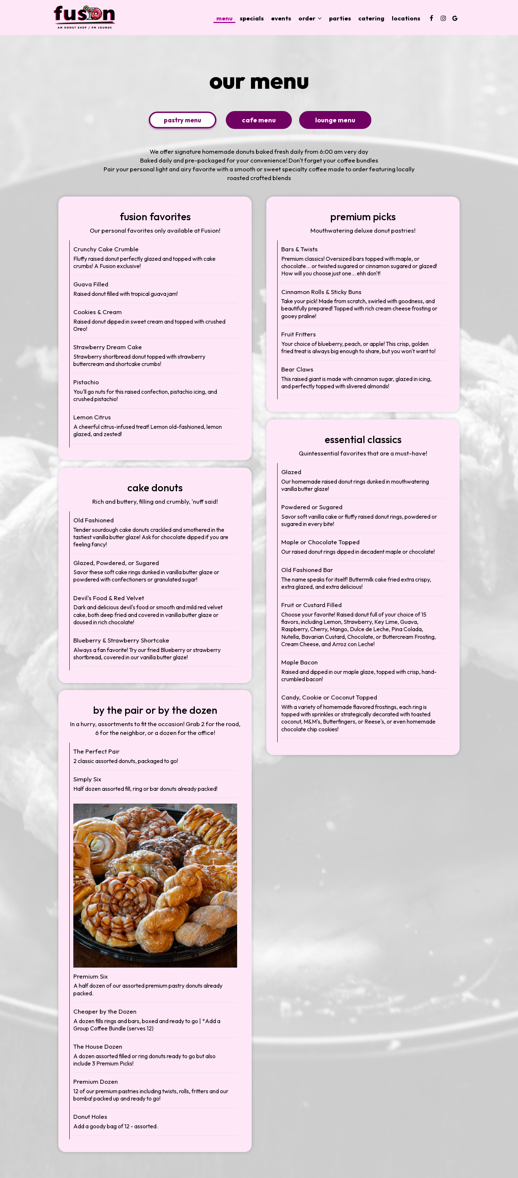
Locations (406, 18)
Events (281, 18)
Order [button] (310, 18)
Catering (371, 18)
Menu (224, 18)
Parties (340, 18)
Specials (252, 18)
